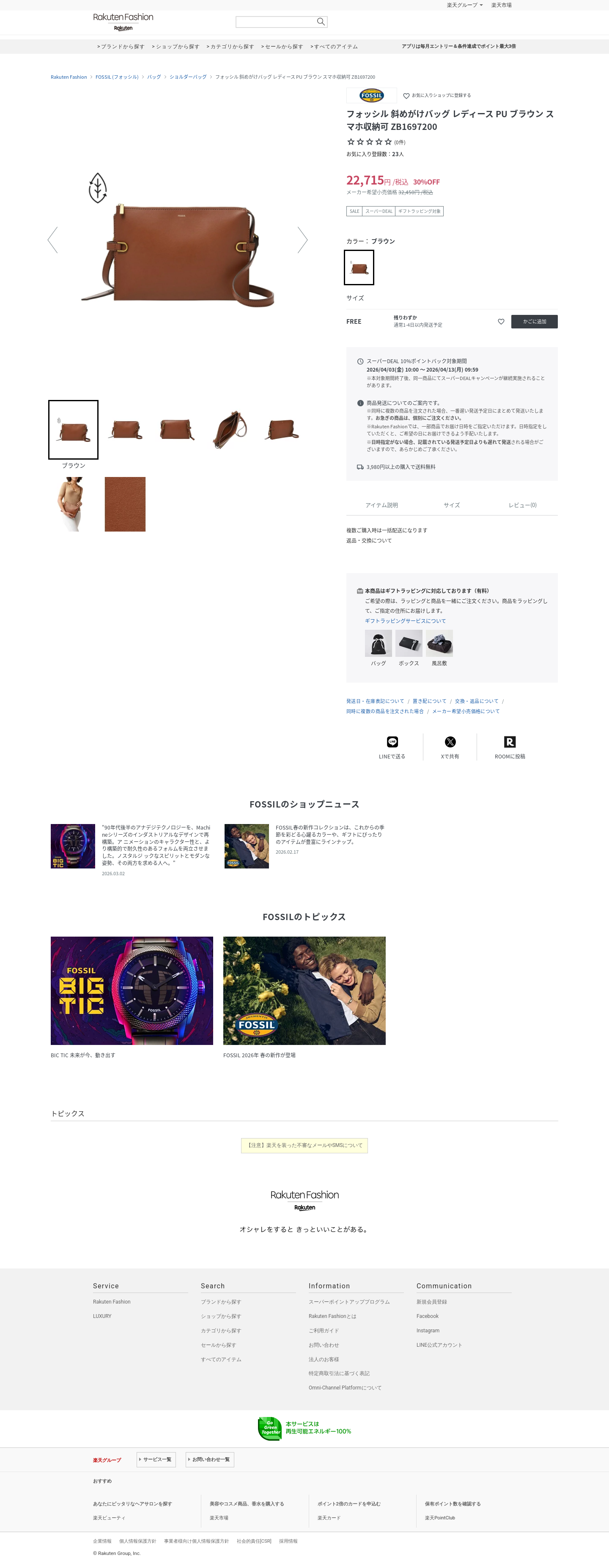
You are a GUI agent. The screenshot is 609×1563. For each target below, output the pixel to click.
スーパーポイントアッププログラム (349, 1302)
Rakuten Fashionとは (333, 1316)
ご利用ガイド (324, 1331)
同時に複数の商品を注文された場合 (385, 711)
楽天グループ (462, 5)
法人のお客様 (324, 1359)
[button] (52, 240)
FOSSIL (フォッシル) (117, 77)
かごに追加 (534, 321)
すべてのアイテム (221, 1359)
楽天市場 (501, 5)
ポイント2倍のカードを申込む (349, 1504)
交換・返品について (477, 701)
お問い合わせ (324, 1345)
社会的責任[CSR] (254, 1541)
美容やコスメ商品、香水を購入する (247, 1504)
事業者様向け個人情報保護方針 (196, 1541)
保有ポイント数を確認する (453, 1504)
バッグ (154, 77)
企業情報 (102, 1541)
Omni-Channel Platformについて (345, 1388)
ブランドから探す (221, 1302)
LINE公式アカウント (440, 1345)
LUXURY (102, 1316)
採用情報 (288, 1541)
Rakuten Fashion (158, 22)
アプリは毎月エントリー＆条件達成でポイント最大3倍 (459, 46)
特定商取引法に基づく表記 (339, 1373)
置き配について (430, 701)
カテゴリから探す (221, 1331)
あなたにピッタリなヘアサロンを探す (132, 1504)
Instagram (428, 1331)
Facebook (428, 1316)
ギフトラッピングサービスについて (405, 621)
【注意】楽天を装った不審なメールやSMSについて (304, 1145)
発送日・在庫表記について (375, 701)
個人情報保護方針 (137, 1541)
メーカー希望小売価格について (466, 711)
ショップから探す (221, 1316)
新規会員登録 (432, 1302)
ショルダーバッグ (188, 77)
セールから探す (218, 1345)
